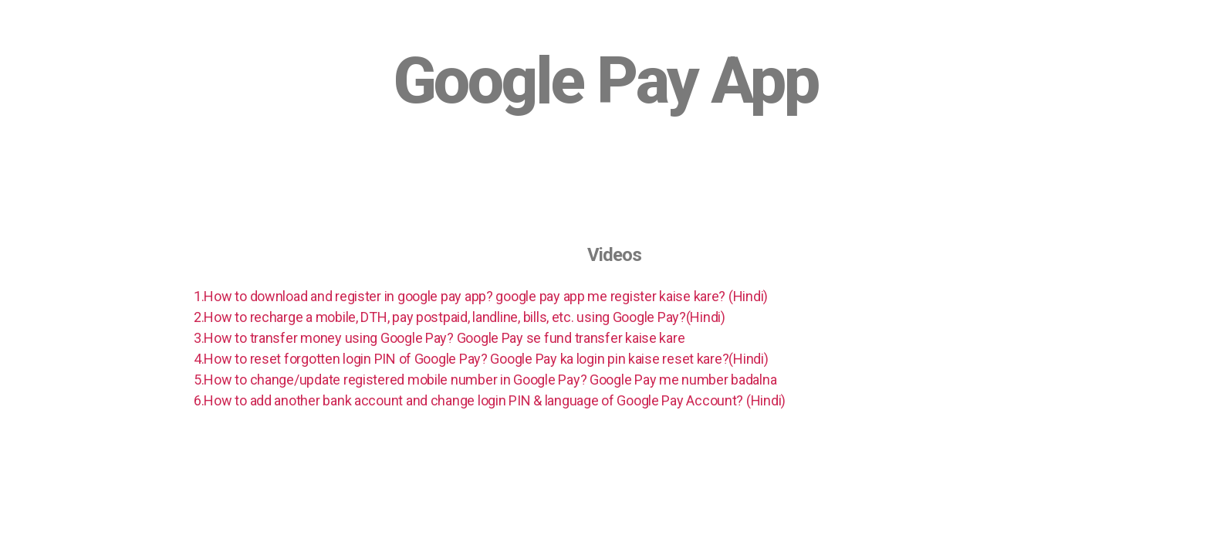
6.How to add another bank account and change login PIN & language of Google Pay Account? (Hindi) (490, 400)
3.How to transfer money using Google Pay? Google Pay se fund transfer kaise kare (439, 338)
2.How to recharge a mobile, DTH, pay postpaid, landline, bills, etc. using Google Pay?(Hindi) (459, 317)
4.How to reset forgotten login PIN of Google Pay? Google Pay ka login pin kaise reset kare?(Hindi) (481, 359)
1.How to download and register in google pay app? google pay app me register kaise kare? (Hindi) (481, 296)
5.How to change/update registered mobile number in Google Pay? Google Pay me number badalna (485, 379)
